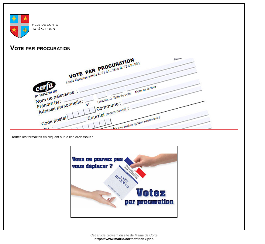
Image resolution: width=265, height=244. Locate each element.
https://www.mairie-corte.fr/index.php (124, 239)
